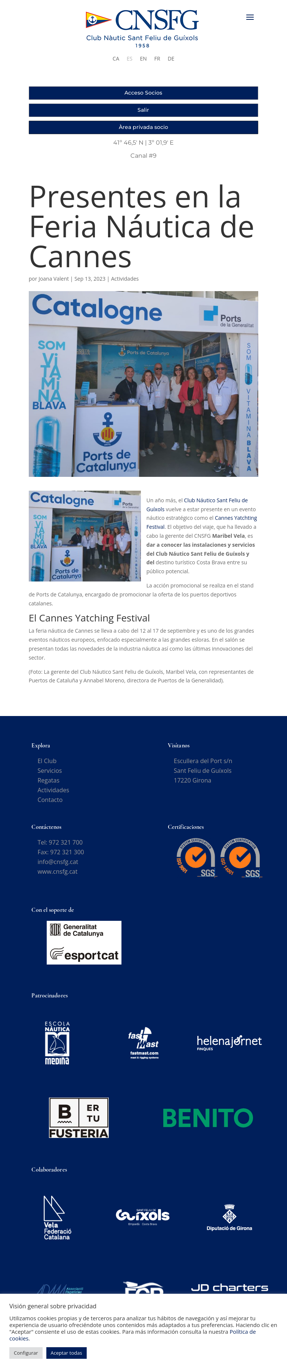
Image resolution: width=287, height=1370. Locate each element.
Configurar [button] (26, 1352)
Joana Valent (53, 283)
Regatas (48, 785)
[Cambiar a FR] (157, 59)
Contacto (49, 804)
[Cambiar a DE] (171, 59)
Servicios (49, 775)
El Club (46, 766)
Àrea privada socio (143, 127)
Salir (143, 110)
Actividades (125, 283)
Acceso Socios (143, 92)
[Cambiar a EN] (143, 59)
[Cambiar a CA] (116, 59)
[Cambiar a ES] (129, 59)
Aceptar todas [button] (66, 1352)
